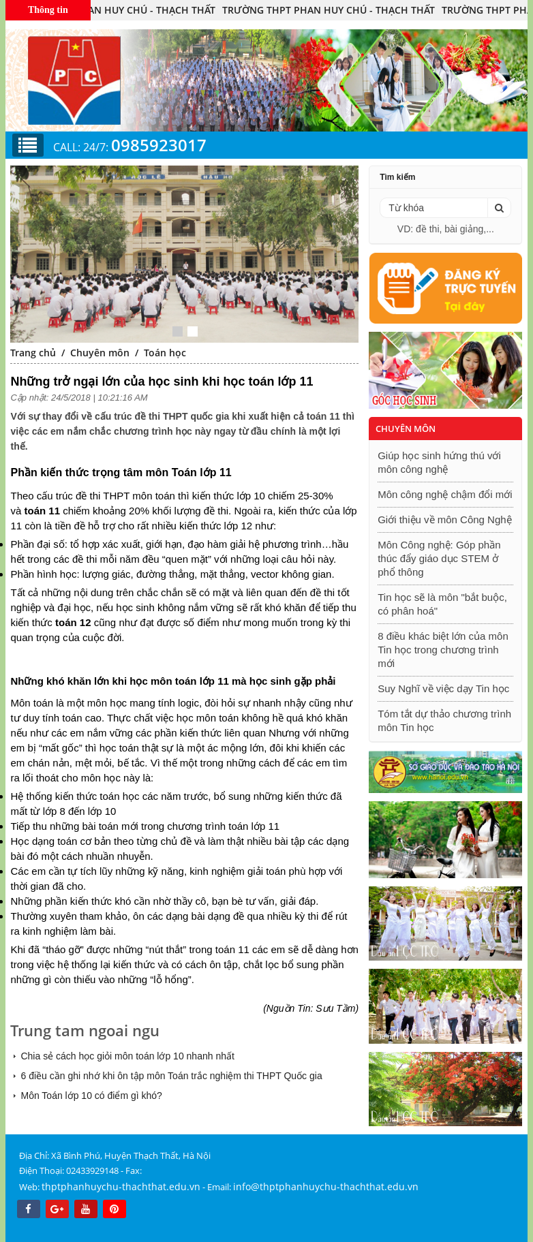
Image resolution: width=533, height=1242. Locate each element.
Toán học (165, 352)
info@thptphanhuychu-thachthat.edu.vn (325, 1186)
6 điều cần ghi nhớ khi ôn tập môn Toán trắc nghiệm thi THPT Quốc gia (171, 1075)
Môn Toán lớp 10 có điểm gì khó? (91, 1095)
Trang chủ (33, 352)
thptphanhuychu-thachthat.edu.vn (121, 1186)
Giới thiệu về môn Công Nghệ (444, 519)
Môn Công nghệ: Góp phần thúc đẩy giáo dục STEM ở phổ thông (439, 558)
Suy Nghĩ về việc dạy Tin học (443, 688)
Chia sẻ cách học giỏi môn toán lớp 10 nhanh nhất (127, 1056)
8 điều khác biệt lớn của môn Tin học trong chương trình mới (443, 649)
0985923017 (159, 145)
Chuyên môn (100, 352)
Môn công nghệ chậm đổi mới (445, 494)
